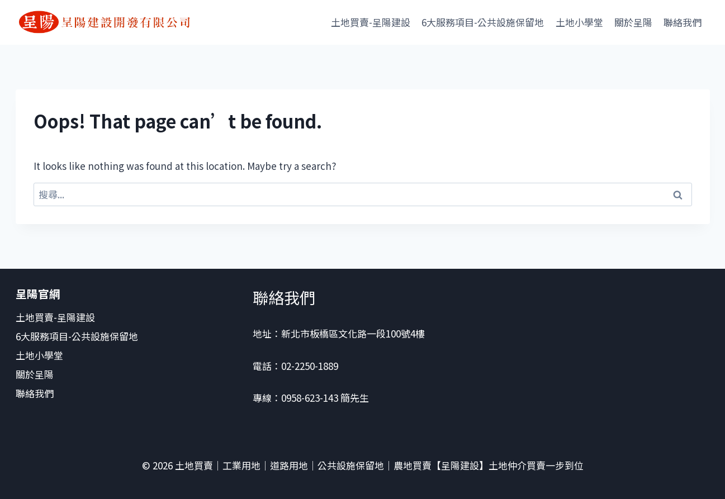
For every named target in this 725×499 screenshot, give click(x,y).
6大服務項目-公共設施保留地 (482, 22)
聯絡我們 (684, 22)
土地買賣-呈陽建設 (370, 22)
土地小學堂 (579, 22)
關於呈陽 (633, 22)
